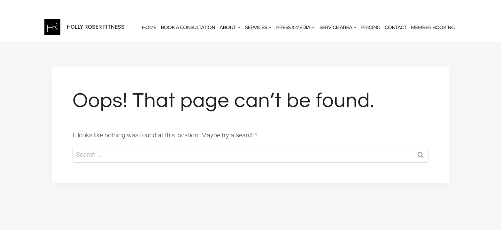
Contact (395, 27)
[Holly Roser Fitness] (84, 27)
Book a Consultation (188, 27)
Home (149, 27)
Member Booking (433, 27)
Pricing (370, 27)
